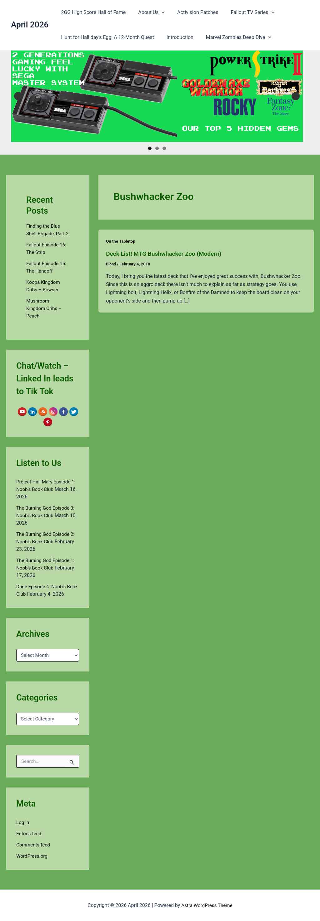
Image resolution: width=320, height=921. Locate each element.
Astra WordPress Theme (207, 905)
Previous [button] (18, 96)
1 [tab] (150, 148)
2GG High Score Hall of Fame (92, 12)
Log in (23, 829)
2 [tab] (157, 148)
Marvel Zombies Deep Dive (232, 37)
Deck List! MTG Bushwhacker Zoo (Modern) (167, 253)
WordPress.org (32, 863)
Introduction (176, 37)
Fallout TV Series (244, 12)
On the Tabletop (121, 241)
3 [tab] (164, 148)
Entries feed (29, 841)
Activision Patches (191, 12)
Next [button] (296, 96)
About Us (147, 12)
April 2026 (29, 24)
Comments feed (34, 852)
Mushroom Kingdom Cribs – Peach (44, 315)
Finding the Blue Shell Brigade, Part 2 (46, 233)
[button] (158, 12)
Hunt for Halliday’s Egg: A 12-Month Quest (106, 37)
